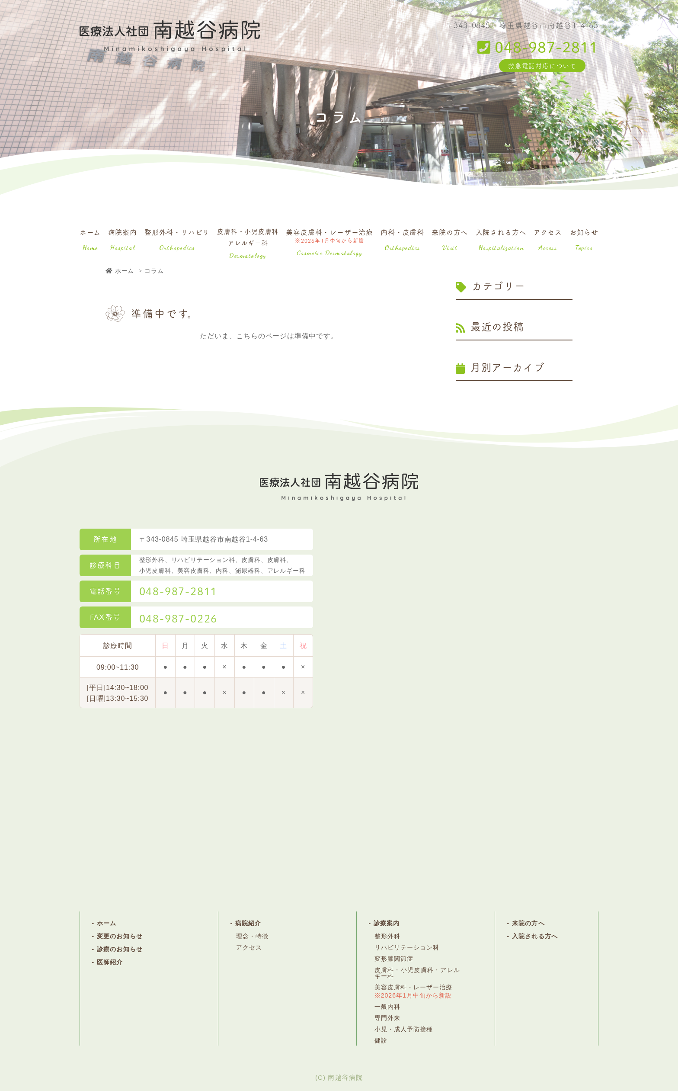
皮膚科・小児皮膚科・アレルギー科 (417, 972)
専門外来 (387, 1017)
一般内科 (387, 1006)
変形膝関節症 (393, 958)
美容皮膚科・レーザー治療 (329, 242)
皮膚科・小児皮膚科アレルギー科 (247, 243)
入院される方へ (501, 239)
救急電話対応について (542, 65)
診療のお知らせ (119, 949)
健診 (380, 1040)
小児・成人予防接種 (403, 1029)
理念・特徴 (252, 936)
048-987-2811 (537, 46)
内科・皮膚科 (402, 239)
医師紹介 (110, 962)
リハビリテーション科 (407, 947)
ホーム (90, 239)
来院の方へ (450, 239)
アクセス (548, 239)
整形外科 (387, 936)
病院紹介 (248, 923)
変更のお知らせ (119, 936)
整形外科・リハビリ (177, 239)
